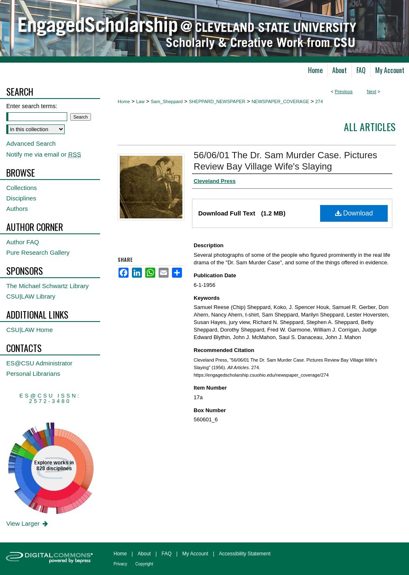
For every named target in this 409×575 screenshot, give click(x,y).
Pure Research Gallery (38, 252)
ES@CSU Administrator (39, 363)
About (144, 554)
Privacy (120, 564)
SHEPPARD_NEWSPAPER (217, 101)
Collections (21, 187)
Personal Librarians (33, 373)
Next (371, 91)
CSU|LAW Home (29, 329)
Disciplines (21, 198)
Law (140, 101)
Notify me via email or (43, 154)
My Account (195, 554)
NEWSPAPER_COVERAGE (280, 101)
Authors (17, 208)
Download (354, 213)
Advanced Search (31, 143)
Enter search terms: (31, 106)
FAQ (167, 554)
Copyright (144, 564)
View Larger (27, 523)
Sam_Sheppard (166, 101)
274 (319, 101)
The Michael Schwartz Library (47, 285)
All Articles (370, 126)
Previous (344, 91)
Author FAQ (22, 242)
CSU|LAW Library (31, 296)
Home (124, 101)
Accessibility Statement (244, 554)
